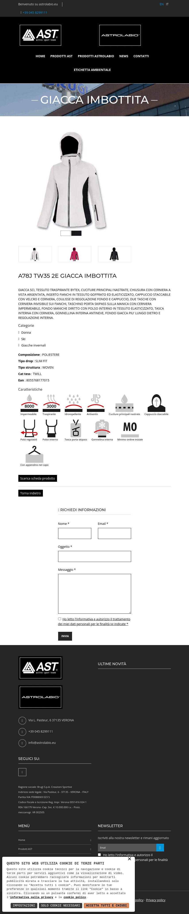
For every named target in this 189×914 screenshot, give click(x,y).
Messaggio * (67, 569)
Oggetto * (65, 547)
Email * (103, 524)
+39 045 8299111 (35, 12)
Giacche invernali (33, 345)
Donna (26, 332)
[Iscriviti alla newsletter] (160, 847)
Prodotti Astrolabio (96, 56)
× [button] (130, 859)
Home (40, 56)
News (123, 56)
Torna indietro (30, 493)
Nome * (63, 524)
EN (162, 4)
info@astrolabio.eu (42, 743)
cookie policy (74, 897)
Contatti (141, 56)
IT (167, 4)
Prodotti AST (61, 56)
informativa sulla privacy (31, 897)
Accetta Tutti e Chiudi (106, 905)
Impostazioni (24, 905)
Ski (23, 339)
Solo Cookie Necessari (60, 905)
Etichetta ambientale (92, 70)
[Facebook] (22, 772)
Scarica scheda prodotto (37, 478)
